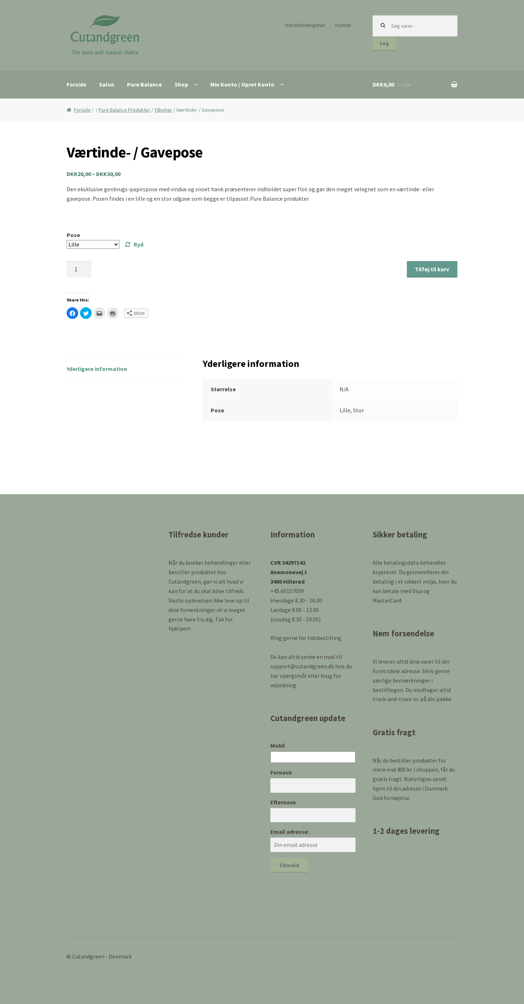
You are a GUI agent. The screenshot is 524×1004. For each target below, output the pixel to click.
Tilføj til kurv (432, 269)
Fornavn (281, 772)
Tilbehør (163, 110)
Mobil (277, 745)
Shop (181, 84)
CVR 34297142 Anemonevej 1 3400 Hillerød (288, 572)
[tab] (126, 369)
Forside (76, 84)
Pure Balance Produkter (124, 110)
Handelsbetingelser (305, 25)
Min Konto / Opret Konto (242, 84)
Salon (106, 84)
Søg (384, 43)
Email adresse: (289, 831)
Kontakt (343, 25)
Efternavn (283, 802)
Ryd (138, 244)
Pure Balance (144, 84)
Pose (73, 235)
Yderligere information (97, 368)
